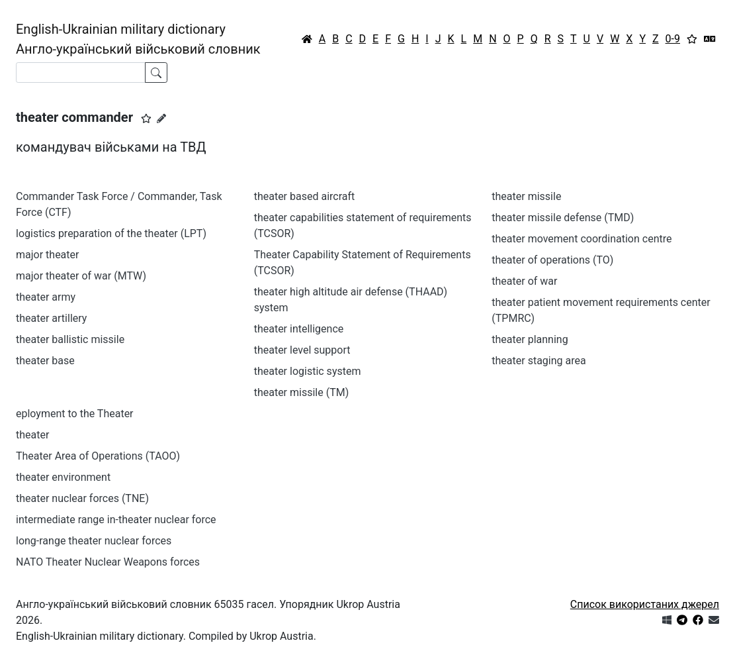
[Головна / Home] (307, 39)
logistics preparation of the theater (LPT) (111, 233)
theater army (45, 297)
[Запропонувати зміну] (161, 118)
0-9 (673, 38)
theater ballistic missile (70, 339)
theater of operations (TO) (552, 260)
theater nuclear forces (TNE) (82, 498)
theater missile (526, 196)
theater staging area (538, 360)
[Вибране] (692, 39)
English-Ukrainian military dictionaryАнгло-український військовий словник (138, 39)
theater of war (524, 281)
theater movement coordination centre (581, 238)
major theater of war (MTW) (81, 276)
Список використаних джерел (644, 604)
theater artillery (51, 318)
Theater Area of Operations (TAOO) (98, 456)
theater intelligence (299, 329)
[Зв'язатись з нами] (714, 620)
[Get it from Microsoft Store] (666, 620)
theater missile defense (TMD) (563, 217)
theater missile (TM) (301, 392)
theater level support (302, 350)
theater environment (63, 477)
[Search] (81, 72)
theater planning (530, 339)
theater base (45, 360)
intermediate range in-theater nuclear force (116, 519)
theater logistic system (307, 371)
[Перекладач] (710, 39)
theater (32, 434)
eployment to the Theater (75, 413)
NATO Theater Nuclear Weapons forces (108, 562)
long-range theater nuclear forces (93, 540)
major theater (47, 254)
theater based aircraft (304, 196)
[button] (146, 118)
